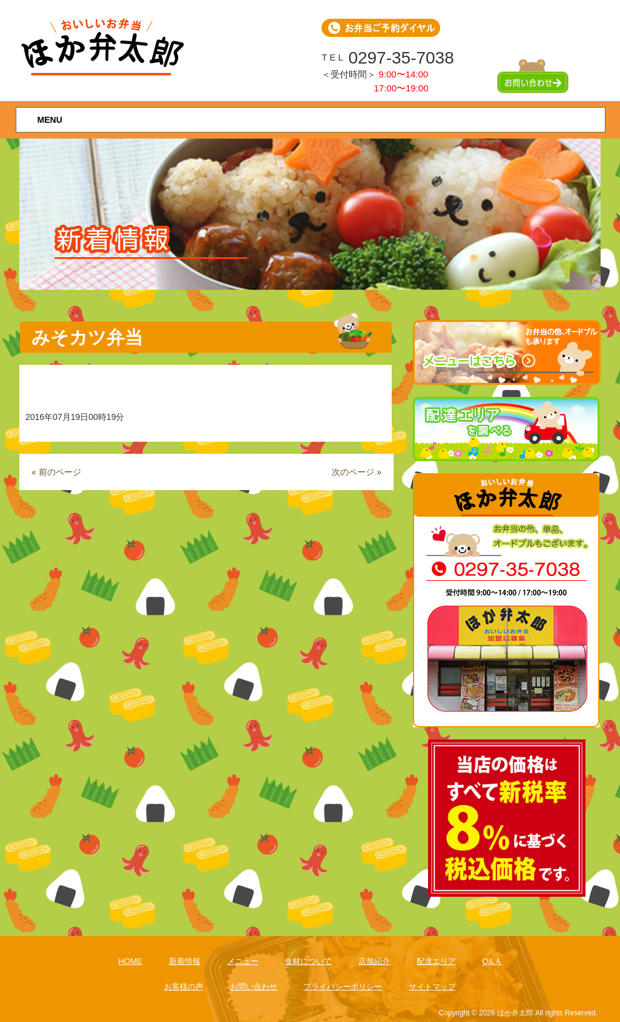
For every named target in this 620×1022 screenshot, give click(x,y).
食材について (308, 961)
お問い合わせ (253, 986)
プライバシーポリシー (342, 986)
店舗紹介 (374, 961)
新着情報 (184, 961)
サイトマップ (432, 986)
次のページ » (356, 472)
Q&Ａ (491, 961)
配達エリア (436, 961)
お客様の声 (183, 986)
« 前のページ (56, 472)
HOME (130, 961)
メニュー (243, 961)
